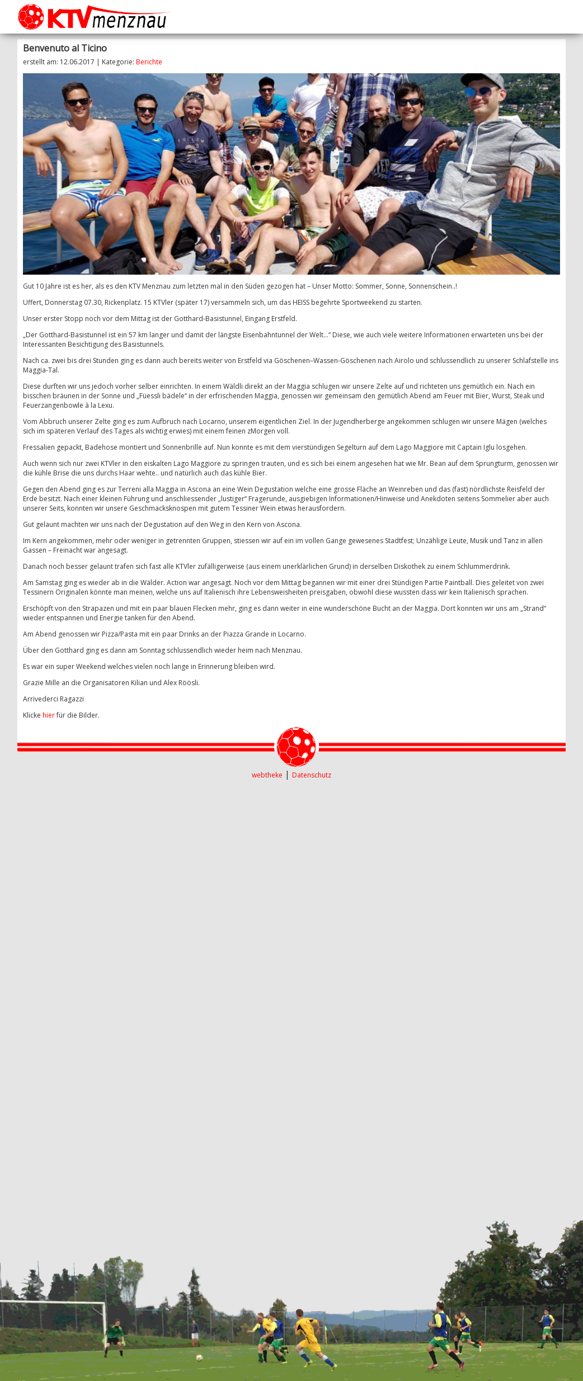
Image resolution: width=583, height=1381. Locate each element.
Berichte (149, 62)
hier (49, 715)
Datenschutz (311, 775)
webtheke (267, 775)
